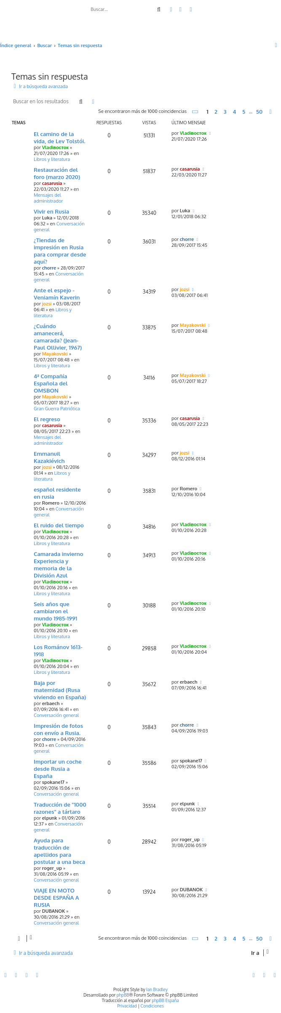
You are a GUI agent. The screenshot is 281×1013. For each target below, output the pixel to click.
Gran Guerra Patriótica (57, 409)
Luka (47, 218)
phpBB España (165, 1000)
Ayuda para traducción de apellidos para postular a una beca (59, 851)
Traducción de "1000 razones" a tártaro (60, 808)
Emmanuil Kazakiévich (49, 457)
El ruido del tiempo (59, 525)
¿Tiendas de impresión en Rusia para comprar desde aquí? (60, 250)
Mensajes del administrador (48, 198)
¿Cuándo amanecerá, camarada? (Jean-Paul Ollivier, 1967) (58, 336)
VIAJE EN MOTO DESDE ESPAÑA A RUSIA (56, 897)
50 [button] (259, 111)
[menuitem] (181, 10)
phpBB (123, 994)
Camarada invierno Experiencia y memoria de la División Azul (58, 564)
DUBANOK (53, 911)
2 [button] (215, 111)
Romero (50, 503)
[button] (195, 112)
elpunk (49, 818)
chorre (49, 268)
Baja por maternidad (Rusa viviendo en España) (60, 689)
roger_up (52, 868)
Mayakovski (55, 354)
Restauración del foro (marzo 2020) (57, 173)
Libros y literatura (52, 159)
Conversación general (56, 715)
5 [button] (243, 111)
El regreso (47, 418)
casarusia (52, 183)
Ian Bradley (157, 989)
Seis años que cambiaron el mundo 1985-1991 (55, 611)
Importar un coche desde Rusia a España (58, 768)
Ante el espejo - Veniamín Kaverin (57, 293)
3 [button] (225, 111)
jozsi (47, 304)
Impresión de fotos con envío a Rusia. (58, 729)
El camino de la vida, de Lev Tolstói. (59, 137)
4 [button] (234, 111)
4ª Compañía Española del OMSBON (51, 383)
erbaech (51, 703)
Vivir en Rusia (51, 211)
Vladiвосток (55, 147)
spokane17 (53, 782)
